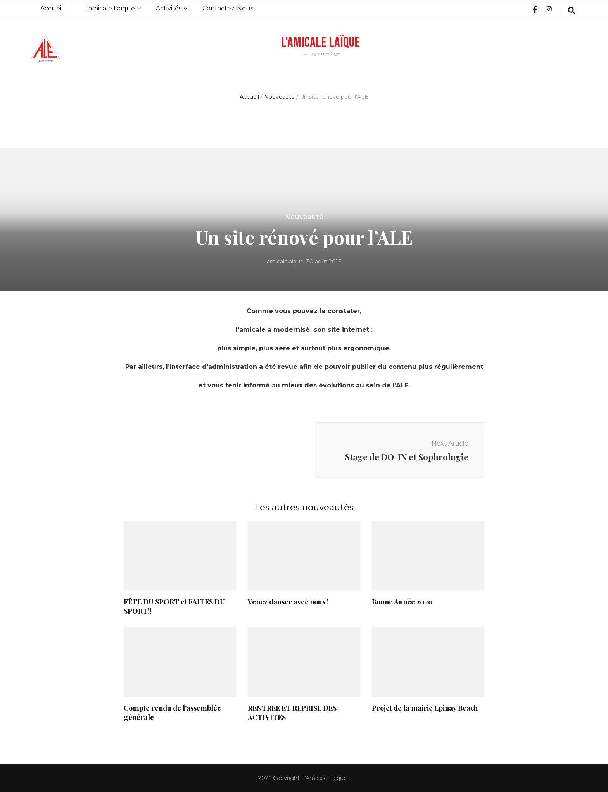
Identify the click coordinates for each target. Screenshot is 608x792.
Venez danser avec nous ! (288, 601)
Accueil (51, 8)
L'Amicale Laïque (320, 42)
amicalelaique (285, 261)
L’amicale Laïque (109, 8)
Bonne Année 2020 (402, 601)
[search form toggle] (571, 11)
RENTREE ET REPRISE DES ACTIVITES (292, 712)
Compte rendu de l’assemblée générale (172, 712)
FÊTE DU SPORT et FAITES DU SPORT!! (174, 606)
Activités (168, 8)
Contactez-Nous (227, 8)
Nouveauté (304, 216)
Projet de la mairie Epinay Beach (425, 708)
